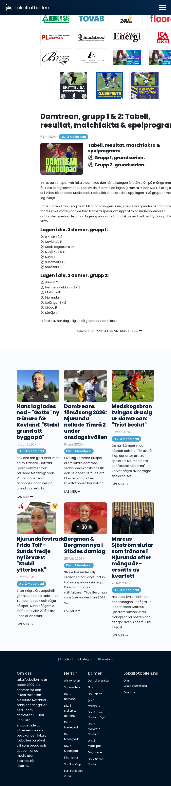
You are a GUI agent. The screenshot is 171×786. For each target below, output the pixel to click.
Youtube (105, 659)
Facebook (66, 659)
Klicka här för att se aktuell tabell (109, 330)
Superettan (72, 687)
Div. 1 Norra (95, 694)
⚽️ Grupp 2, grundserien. (117, 165)
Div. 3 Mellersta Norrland (70, 711)
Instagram (85, 659)
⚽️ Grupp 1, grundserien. (116, 158)
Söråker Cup (72, 764)
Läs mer (25, 496)
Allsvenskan (72, 681)
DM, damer (95, 752)
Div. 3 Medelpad (73, 137)
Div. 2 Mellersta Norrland (94, 729)
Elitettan (93, 687)
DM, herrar (71, 757)
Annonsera (131, 692)
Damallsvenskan (99, 681)
